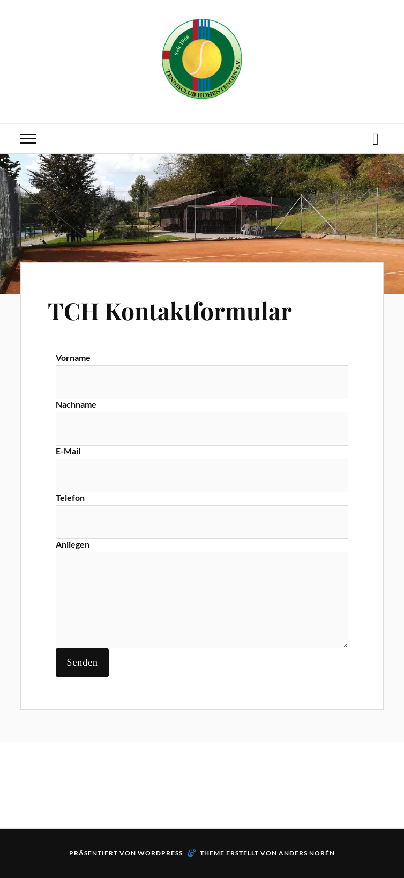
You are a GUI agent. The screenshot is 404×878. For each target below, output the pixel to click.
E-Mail (68, 451)
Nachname (76, 404)
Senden (82, 662)
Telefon (70, 497)
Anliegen (72, 544)
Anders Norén (307, 853)
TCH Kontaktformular (170, 310)
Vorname (73, 357)
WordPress (160, 853)
